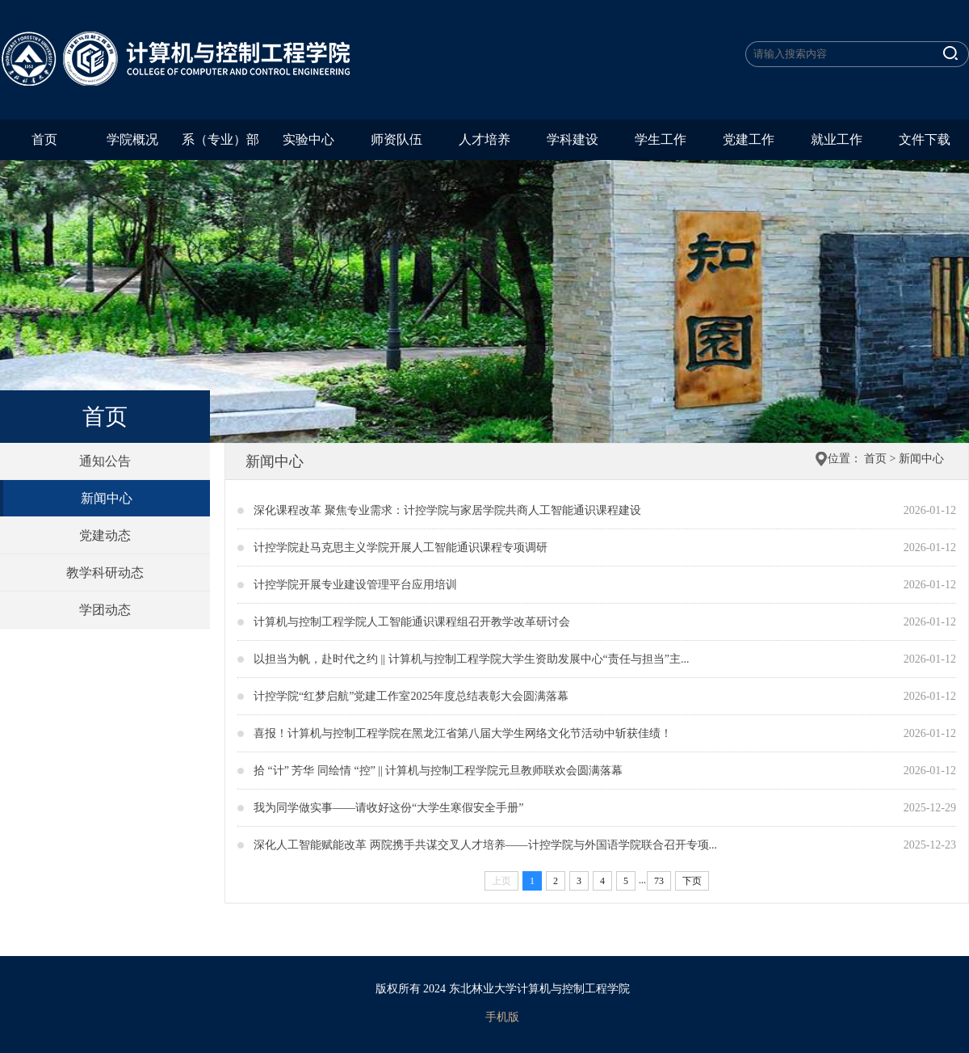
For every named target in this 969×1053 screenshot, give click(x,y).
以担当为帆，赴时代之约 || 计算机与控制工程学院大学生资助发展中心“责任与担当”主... (472, 659)
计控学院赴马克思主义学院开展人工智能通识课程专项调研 (400, 547)
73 (659, 881)
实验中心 (308, 139)
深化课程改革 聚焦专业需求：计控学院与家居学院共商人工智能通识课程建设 (447, 510)
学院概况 (132, 139)
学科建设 (572, 139)
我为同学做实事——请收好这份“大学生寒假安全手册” (388, 808)
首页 (44, 139)
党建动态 (105, 535)
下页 (692, 881)
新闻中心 (106, 498)
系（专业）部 (220, 139)
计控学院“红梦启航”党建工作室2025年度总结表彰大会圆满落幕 (411, 696)
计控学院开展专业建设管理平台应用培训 (355, 585)
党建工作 (748, 139)
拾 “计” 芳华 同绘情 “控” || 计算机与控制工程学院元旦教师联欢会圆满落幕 (438, 770)
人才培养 (484, 139)
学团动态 (105, 610)
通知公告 (105, 461)
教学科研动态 (105, 572)
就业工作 (836, 139)
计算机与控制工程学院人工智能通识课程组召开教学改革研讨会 (412, 622)
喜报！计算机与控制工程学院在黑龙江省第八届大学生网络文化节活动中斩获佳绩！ (463, 733)
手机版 (502, 1017)
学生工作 (660, 139)
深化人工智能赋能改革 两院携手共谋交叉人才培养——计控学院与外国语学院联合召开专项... (485, 845)
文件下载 (924, 139)
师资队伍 (396, 139)
